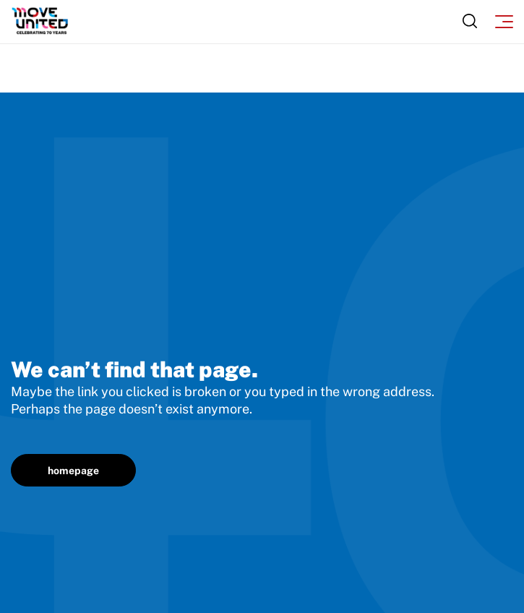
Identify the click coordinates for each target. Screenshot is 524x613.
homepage (73, 470)
